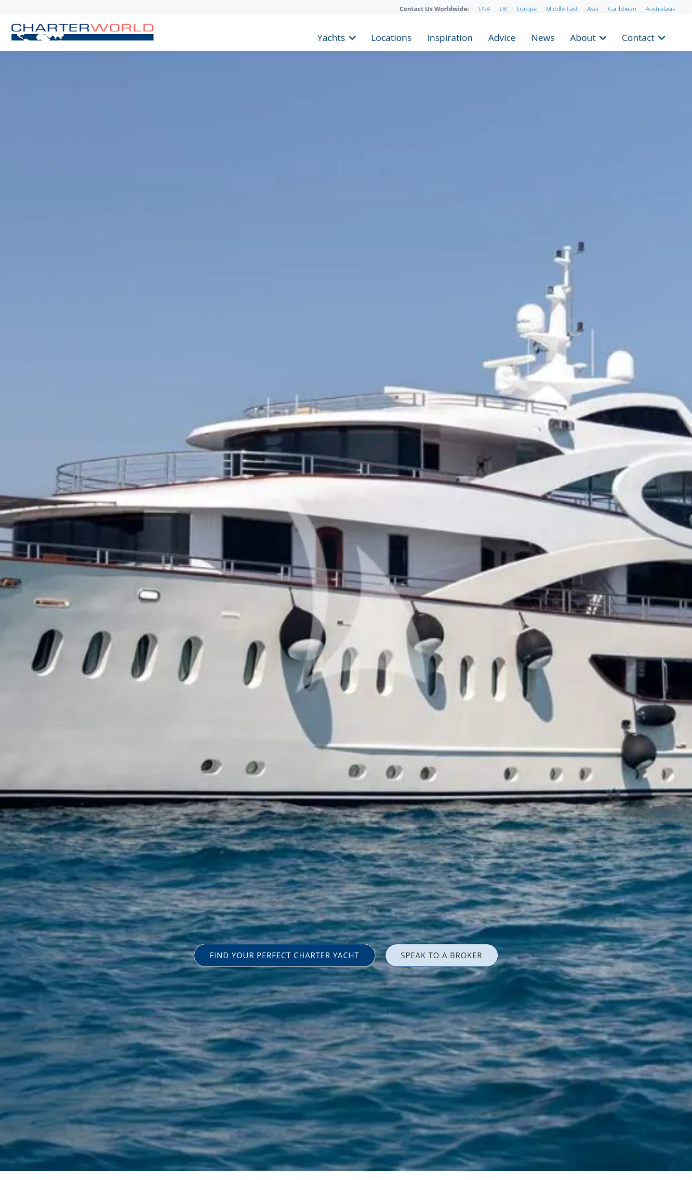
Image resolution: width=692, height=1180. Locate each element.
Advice (502, 36)
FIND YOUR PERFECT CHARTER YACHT (284, 955)
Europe (527, 8)
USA (484, 8)
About (583, 36)
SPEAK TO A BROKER (441, 955)
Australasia (661, 8)
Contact (638, 36)
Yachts (331, 36)
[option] (346, 590)
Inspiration (450, 36)
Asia (593, 8)
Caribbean (622, 8)
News (542, 36)
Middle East (562, 8)
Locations (391, 36)
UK (503, 8)
